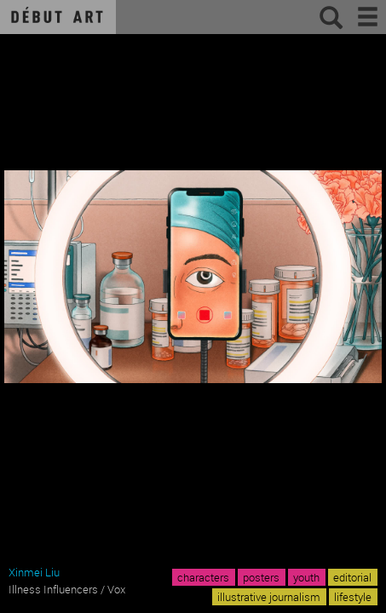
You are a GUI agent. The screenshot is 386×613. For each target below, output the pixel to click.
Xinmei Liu (34, 572)
